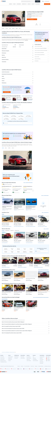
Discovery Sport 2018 (8, 98)
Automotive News (46, 195)
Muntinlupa (31, 251)
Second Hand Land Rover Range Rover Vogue (30, 278)
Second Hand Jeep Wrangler (18, 292)
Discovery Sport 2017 (19, 98)
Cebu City (6, 251)
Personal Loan (10, 359)
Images (17, 28)
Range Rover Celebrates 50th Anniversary (7, 207)
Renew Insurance (39, 40)
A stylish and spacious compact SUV (29, 186)
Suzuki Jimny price (41, 242)
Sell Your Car (28, 359)
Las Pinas (31, 249)
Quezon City (6, 249)
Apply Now (6, 138)
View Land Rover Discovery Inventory (42, 226)
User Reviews (41, 363)
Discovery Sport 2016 (29, 98)
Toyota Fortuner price (29, 242)
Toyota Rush (3, 239)
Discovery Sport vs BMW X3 (6, 267)
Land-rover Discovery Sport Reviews (41, 54)
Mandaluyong (25, 251)
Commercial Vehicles (35, 360)
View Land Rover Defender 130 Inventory (18, 226)
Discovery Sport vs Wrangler (22, 267)
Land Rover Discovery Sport (6, 34)
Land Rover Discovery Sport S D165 (31, 13)
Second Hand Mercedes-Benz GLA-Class (43, 292)
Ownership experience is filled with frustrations (10, 186)
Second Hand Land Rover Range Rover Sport (43, 278)
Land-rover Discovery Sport (41, 46)
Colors (19, 28)
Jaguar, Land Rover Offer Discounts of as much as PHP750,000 (18, 207)
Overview (3, 28)
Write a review (6, 178)
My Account (47, 1)
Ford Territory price (17, 242)
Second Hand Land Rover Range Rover (6, 278)
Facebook (48, 356)
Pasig (12, 249)
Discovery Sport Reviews (29, 182)
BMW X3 (16, 264)
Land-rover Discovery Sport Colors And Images (41, 50)
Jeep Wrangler (31, 264)
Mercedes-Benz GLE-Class (45, 264)
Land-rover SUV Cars (41, 58)
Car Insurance (41, 359)
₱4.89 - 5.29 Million (6, 116)
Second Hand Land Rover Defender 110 (18, 278)
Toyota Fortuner (28, 239)
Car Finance (41, 360)
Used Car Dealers (29, 360)
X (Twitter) (48, 360)
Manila (25, 249)
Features (13, 28)
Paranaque (18, 249)
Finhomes (9, 360)
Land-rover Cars (41, 56)
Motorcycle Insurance (3, 360)
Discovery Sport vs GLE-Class (38, 267)
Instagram (48, 359)
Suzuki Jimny (40, 239)
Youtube (47, 358)
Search (37, 1)
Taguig (12, 251)
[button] (24, 18)
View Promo (31, 19)
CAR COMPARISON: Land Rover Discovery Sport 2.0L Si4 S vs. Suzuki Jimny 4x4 (31, 207)
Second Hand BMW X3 (29, 292)
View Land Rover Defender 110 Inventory (6, 226)
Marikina (18, 251)
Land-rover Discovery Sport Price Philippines (41, 48)
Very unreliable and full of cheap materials (20, 186)
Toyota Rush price (5, 242)
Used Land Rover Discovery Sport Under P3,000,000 (42, 297)
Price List (7, 28)
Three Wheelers (35, 359)
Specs (10, 28)
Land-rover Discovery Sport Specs (41, 52)
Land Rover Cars (46, 212)
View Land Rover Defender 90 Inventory (30, 226)
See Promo (3, 108)
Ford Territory (16, 239)
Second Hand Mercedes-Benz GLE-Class (6, 292)
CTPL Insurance (2, 359)
